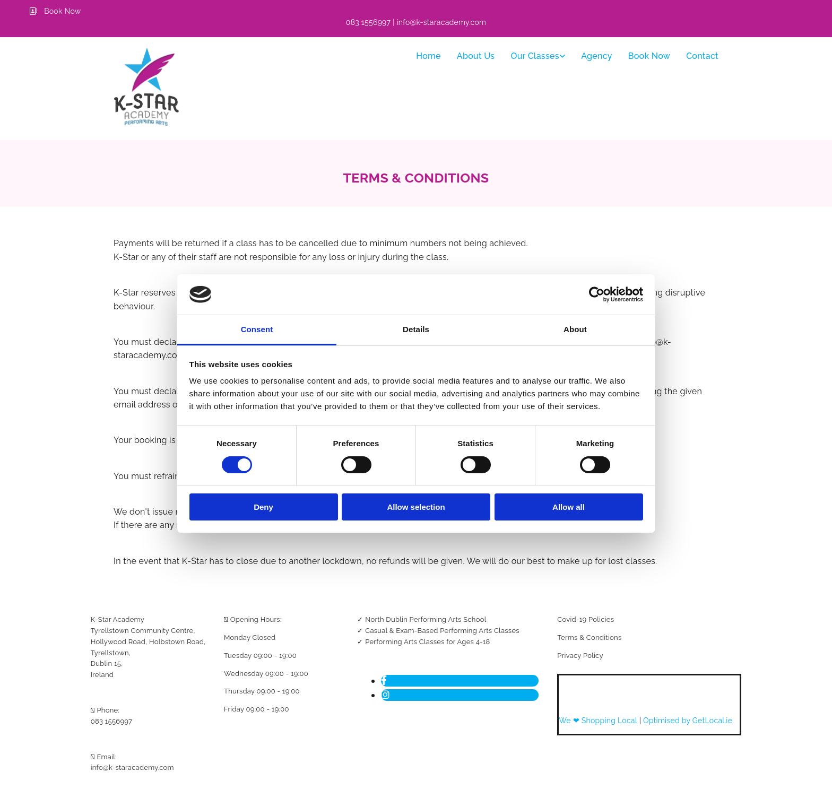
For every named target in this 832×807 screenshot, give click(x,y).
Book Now (649, 56)
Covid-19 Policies (585, 619)
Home (428, 56)
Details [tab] (416, 329)
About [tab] (575, 329)
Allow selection (416, 506)
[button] (55, 11)
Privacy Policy (580, 656)
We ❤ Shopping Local (599, 720)
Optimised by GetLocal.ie (687, 720)
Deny (263, 506)
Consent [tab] (257, 329)
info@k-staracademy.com (132, 767)
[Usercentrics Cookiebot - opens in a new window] (596, 294)
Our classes (534, 56)
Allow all (568, 506)
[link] (537, 56)
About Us (476, 56)
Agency (596, 56)
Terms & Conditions (589, 637)
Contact (702, 56)
